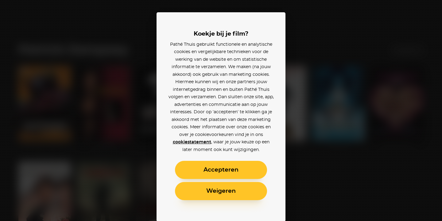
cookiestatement (192, 142)
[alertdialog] (221, 110)
